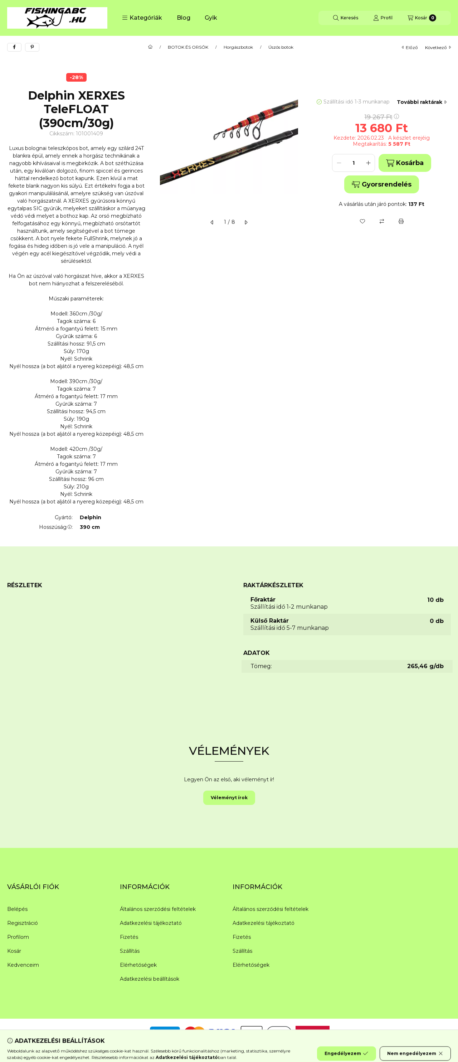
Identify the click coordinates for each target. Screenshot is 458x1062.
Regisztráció (22, 923)
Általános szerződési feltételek (158, 909)
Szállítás (130, 951)
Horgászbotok (238, 47)
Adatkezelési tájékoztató (151, 923)
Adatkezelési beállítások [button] (149, 979)
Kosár (14, 951)
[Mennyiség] (353, 163)
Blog (183, 17)
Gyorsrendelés (381, 184)
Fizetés (129, 937)
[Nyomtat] (401, 221)
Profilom (18, 937)
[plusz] (368, 163)
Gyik (211, 17)
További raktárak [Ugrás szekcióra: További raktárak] (422, 102)
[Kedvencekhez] (362, 221)
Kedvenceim (23, 965)
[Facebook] (14, 1033)
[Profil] (383, 18)
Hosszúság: (56, 527)
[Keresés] (346, 18)
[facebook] (14, 47)
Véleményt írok (229, 797)
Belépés (17, 909)
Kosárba (405, 163)
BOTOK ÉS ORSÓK (188, 47)
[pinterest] (32, 47)
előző (410, 47)
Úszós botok (280, 47)
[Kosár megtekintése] (422, 18)
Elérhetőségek (138, 965)
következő (438, 47)
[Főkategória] (150, 47)
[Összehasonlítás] (382, 221)
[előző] (212, 222)
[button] (142, 18)
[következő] (246, 222)
